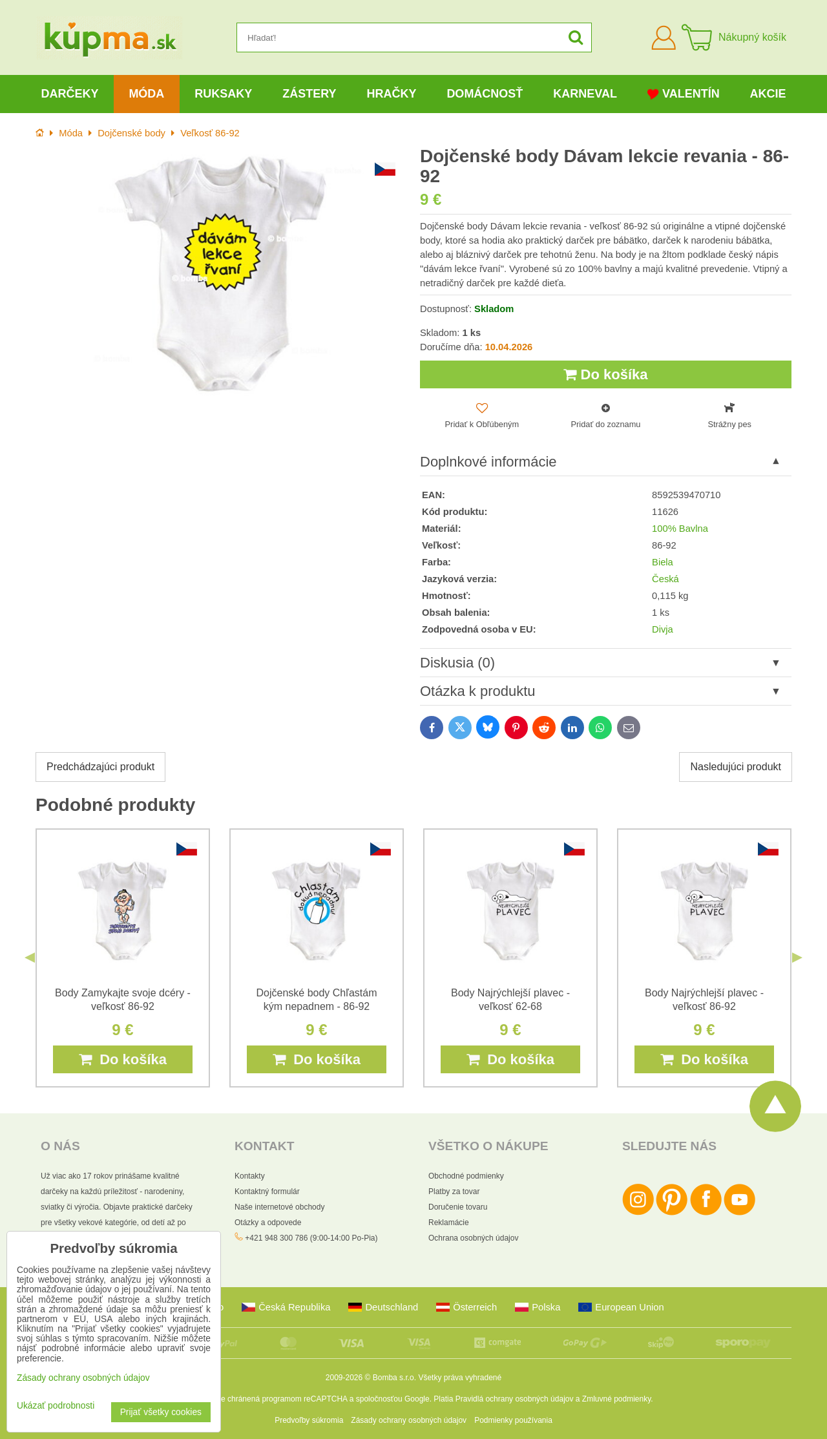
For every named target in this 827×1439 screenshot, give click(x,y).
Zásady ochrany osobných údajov (408, 1420)
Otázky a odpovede (268, 1222)
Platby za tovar (453, 1191)
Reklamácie (448, 1222)
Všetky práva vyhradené (459, 1377)
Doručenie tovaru (457, 1207)
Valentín (683, 94)
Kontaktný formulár (267, 1191)
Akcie (768, 93)
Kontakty (250, 1176)
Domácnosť (484, 93)
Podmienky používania (513, 1420)
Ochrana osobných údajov (473, 1238)
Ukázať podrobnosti (55, 1406)
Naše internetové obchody (279, 1207)
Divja (662, 629)
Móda (146, 93)
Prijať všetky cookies (161, 1412)
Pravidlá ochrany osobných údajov (514, 1398)
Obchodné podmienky (466, 1176)
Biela (662, 562)
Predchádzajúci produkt (100, 766)
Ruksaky (223, 93)
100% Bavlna (680, 528)
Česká (665, 579)
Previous (29, 957)
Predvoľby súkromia (309, 1420)
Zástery (309, 93)
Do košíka (605, 374)
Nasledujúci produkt (735, 766)
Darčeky (69, 93)
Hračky (391, 93)
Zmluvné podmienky (616, 1398)
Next (797, 957)
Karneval (585, 93)
